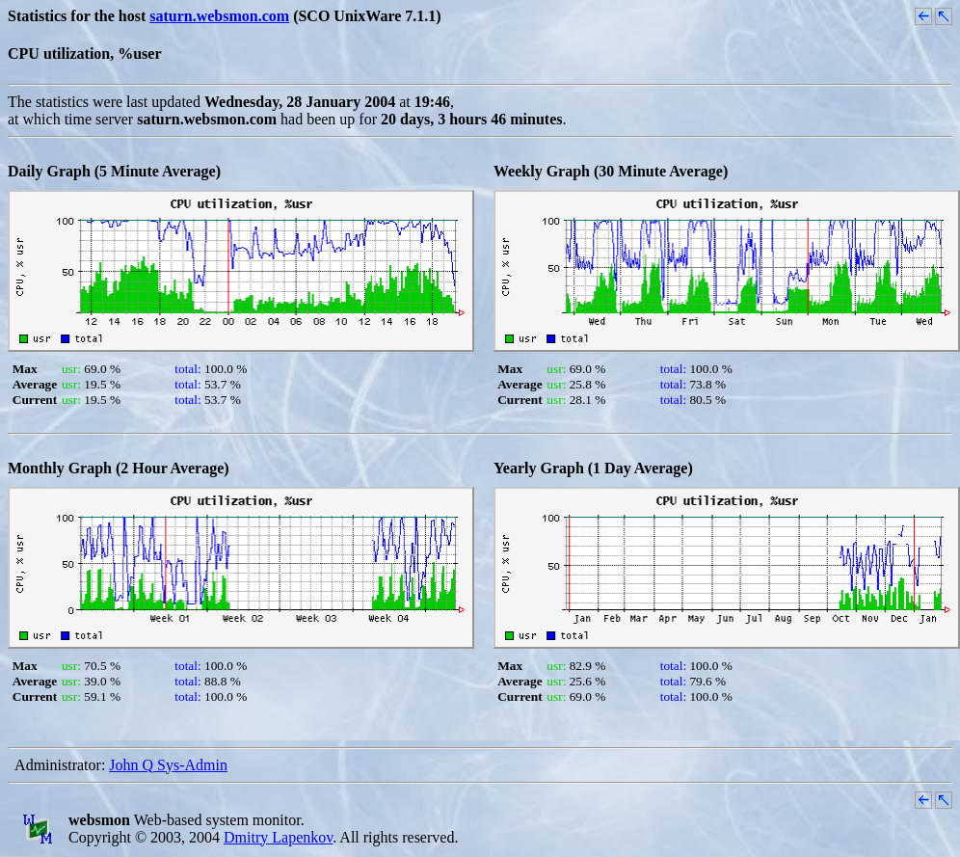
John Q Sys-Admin (168, 765)
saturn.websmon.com (219, 16)
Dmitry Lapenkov (278, 837)
